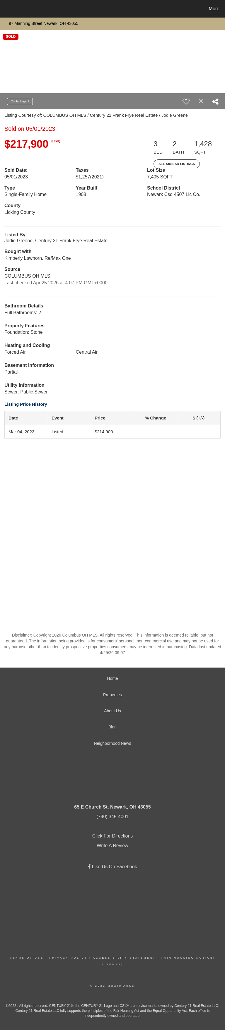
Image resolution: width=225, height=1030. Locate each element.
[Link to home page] (6, 9)
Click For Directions (112, 835)
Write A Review (112, 845)
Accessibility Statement (124, 957)
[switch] (186, 101)
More (214, 8)
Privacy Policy (68, 957)
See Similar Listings (176, 164)
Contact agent (20, 101)
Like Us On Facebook (114, 866)
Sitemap (112, 964)
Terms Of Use (27, 957)
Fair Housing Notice (187, 957)
